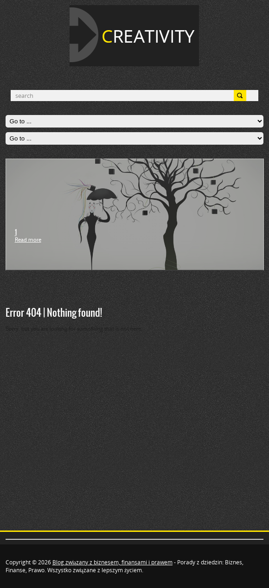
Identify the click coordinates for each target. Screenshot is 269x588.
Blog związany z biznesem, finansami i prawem (112, 562)
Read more (28, 240)
